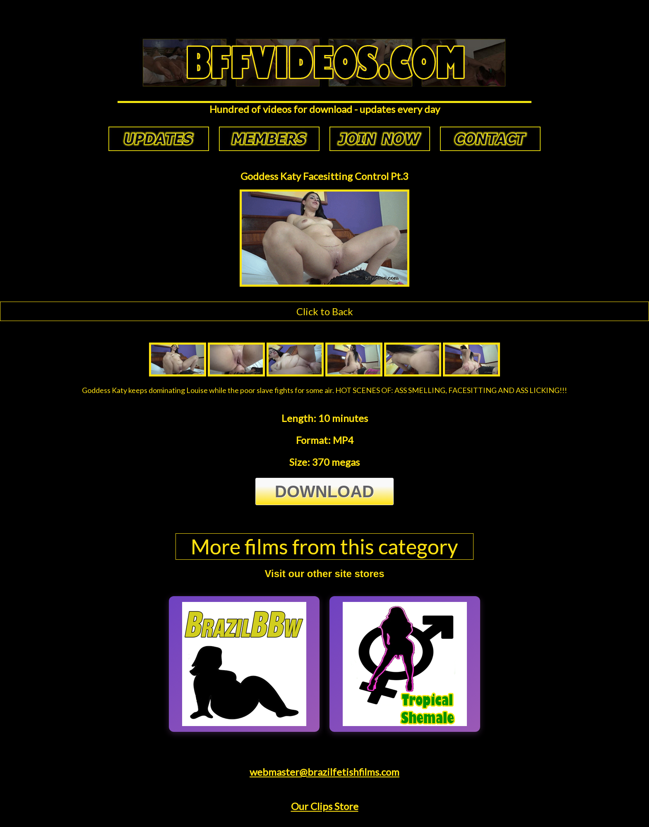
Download (324, 491)
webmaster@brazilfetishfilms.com (324, 772)
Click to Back (324, 311)
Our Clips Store (324, 806)
